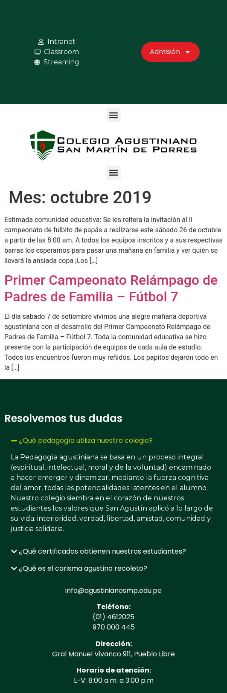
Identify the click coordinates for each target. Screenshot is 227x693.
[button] (114, 115)
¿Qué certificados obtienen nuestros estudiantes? (102, 551)
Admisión (170, 52)
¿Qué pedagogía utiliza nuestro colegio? (86, 440)
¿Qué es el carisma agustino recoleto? (83, 568)
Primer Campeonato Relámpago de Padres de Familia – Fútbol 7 (111, 288)
